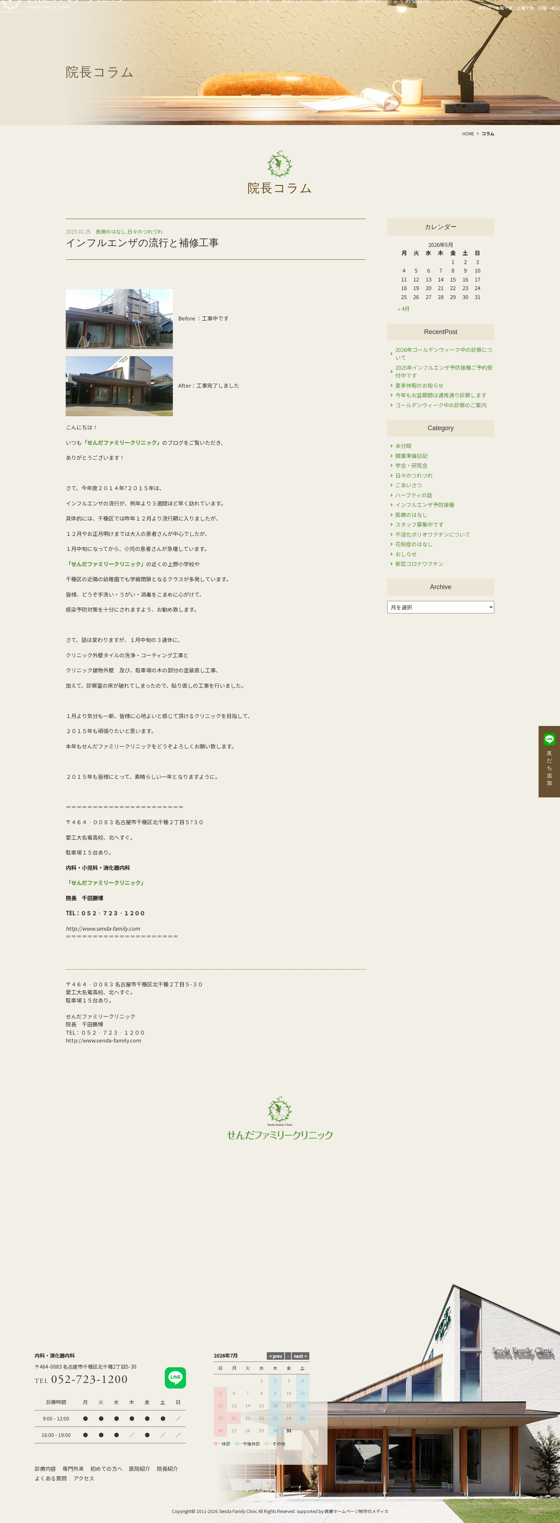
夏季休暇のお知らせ (419, 385)
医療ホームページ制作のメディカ (357, 1511)
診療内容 (45, 1468)
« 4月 (404, 308)
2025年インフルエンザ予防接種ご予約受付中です (443, 371)
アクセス (83, 1478)
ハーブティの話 (413, 495)
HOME (468, 133)
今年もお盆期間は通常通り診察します (440, 395)
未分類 (403, 445)
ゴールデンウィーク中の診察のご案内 (440, 405)
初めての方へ (106, 1468)
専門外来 (73, 1468)
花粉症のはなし (414, 544)
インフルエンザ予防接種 (424, 504)
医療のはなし (111, 231)
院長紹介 (167, 1468)
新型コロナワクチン (419, 563)
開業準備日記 (411, 455)
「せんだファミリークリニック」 (122, 442)
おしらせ (406, 554)
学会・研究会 (411, 465)
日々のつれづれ (145, 231)
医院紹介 (139, 1468)
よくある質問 (51, 1478)
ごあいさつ (408, 485)
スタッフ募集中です (419, 524)
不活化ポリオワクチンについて (432, 534)
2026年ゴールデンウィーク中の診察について (443, 354)
